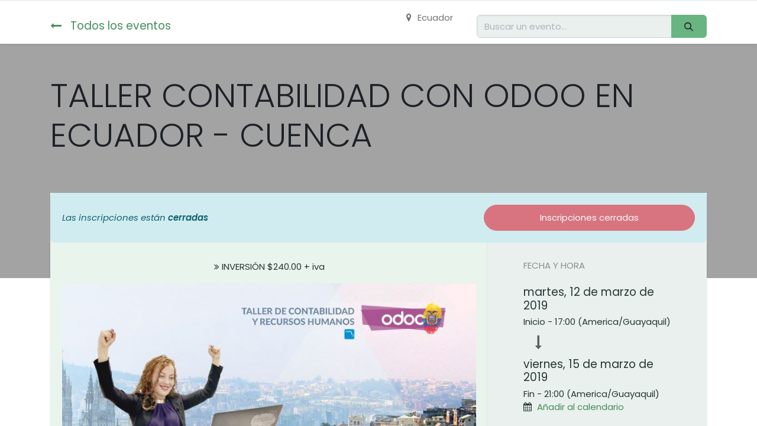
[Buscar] (689, 26)
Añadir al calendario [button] (580, 407)
